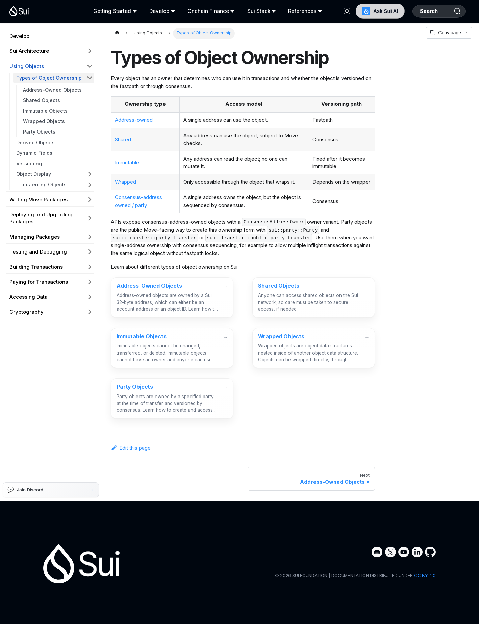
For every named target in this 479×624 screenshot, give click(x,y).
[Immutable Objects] (172, 348)
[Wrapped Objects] (313, 348)
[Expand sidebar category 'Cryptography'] (89, 312)
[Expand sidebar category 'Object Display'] (89, 174)
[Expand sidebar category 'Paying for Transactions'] (89, 282)
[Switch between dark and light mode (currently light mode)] (337, 11)
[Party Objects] (172, 398)
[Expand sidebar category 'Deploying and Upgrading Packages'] (89, 218)
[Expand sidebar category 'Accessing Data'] (89, 296)
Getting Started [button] (110, 11)
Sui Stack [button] (252, 11)
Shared (123, 139)
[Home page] (117, 33)
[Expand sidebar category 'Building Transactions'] (89, 266)
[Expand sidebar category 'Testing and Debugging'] (89, 251)
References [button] (294, 11)
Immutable (127, 162)
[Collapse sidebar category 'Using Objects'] (89, 66)
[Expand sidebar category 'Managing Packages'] (89, 236)
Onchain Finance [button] (203, 11)
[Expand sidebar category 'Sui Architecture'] (89, 51)
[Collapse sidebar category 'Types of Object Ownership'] (89, 78)
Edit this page (131, 448)
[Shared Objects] (313, 297)
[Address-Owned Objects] (172, 297)
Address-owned (134, 120)
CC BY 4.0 (425, 575)
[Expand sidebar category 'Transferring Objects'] (89, 184)
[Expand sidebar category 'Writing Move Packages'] (89, 199)
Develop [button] (156, 11)
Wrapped (125, 181)
